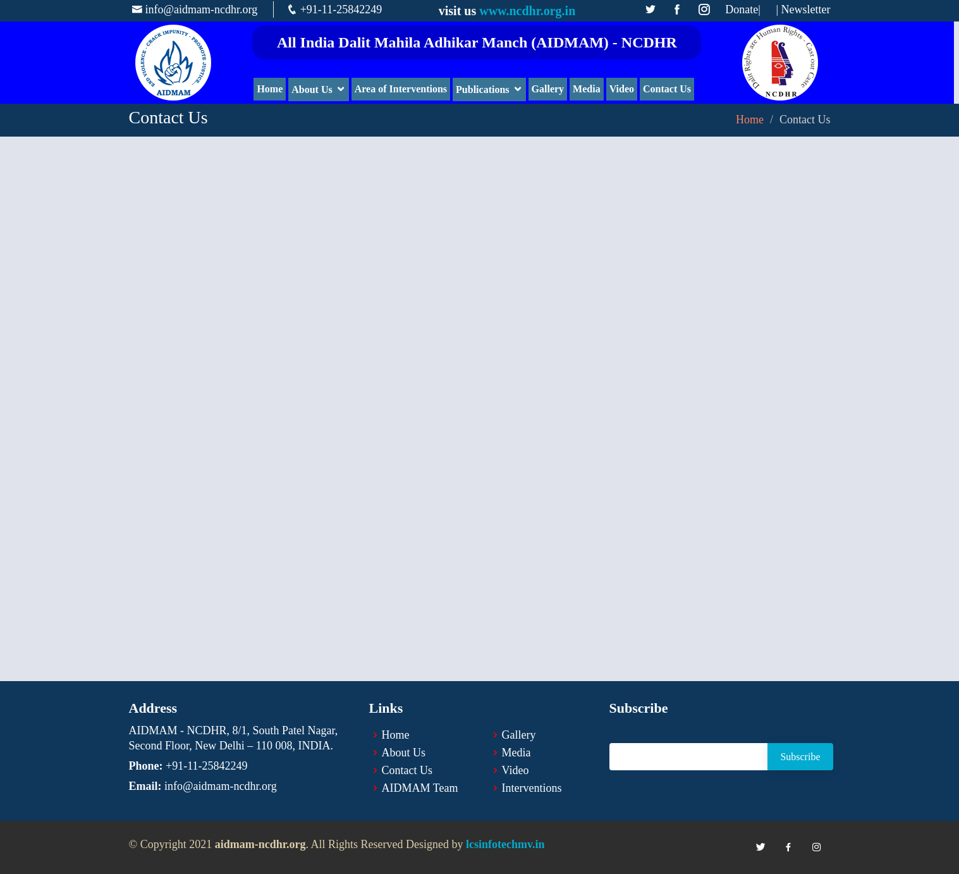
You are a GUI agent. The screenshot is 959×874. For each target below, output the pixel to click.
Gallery (550, 88)
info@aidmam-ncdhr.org (201, 9)
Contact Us (669, 88)
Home (273, 88)
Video (624, 88)
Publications (484, 89)
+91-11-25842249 (341, 9)
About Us (314, 89)
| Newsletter (803, 10)
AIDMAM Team (420, 788)
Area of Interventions (403, 88)
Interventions (532, 788)
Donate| (742, 10)
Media (589, 88)
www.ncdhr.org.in (527, 11)
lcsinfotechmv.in (505, 844)
